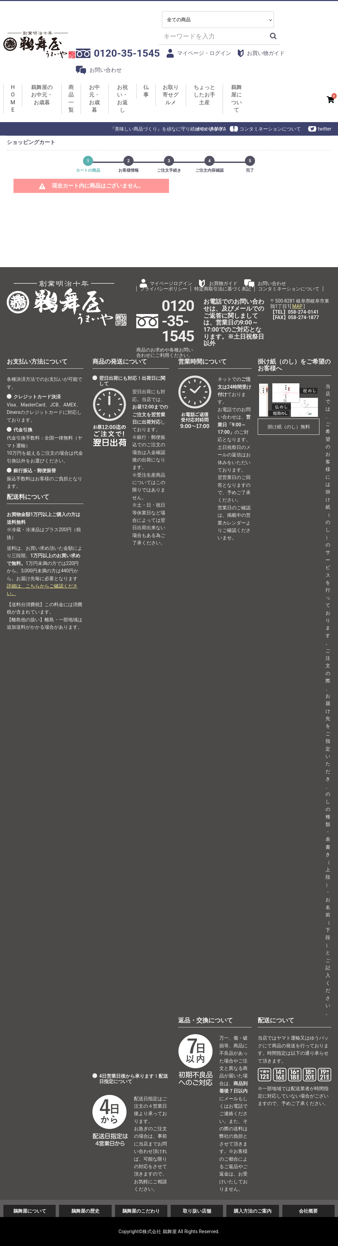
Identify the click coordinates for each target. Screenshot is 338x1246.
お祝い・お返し (122, 98)
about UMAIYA (211, 129)
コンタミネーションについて (270, 129)
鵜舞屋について (236, 98)
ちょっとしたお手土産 (204, 95)
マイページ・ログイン (199, 53)
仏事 (146, 91)
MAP (297, 306)
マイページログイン (171, 283)
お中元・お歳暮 (94, 98)
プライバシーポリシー (163, 288)
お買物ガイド (223, 283)
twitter (324, 129)
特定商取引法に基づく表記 (222, 288)
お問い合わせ (99, 70)
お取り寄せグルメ (171, 95)
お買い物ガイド (261, 53)
